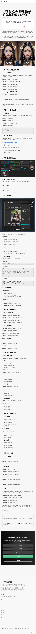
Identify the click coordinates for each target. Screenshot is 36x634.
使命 (7, 610)
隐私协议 (2, 612)
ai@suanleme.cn (4, 601)
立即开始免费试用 (18, 556)
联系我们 (2, 614)
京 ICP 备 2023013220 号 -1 (24, 628)
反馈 (2, 617)
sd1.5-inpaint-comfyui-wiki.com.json (9, 142)
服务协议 (2, 610)
